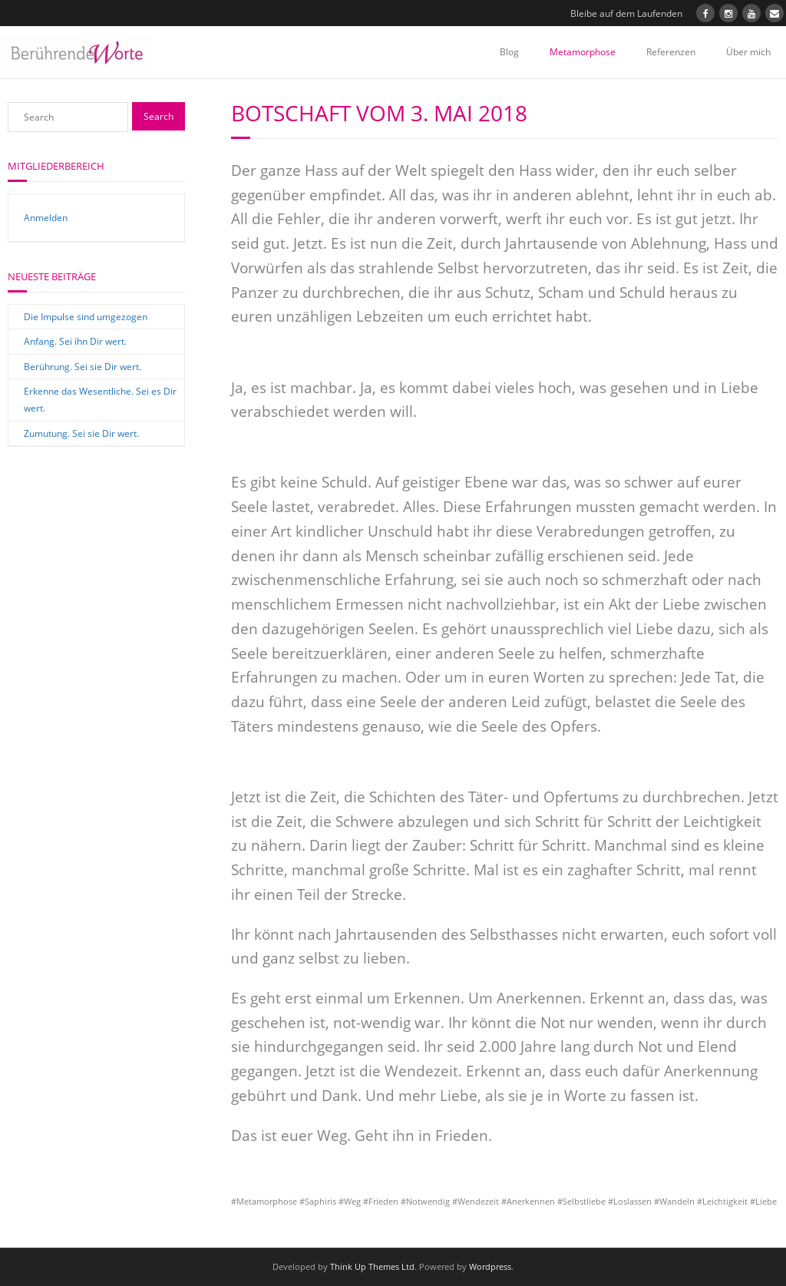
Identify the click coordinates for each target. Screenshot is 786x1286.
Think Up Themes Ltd (372, 1266)
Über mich (748, 51)
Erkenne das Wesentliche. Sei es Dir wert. (100, 400)
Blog (509, 51)
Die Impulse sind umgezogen (85, 316)
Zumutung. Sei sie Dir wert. (81, 433)
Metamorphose (583, 51)
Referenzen (670, 51)
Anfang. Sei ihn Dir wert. (75, 341)
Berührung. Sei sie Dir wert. (82, 366)
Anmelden (46, 217)
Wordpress (490, 1266)
